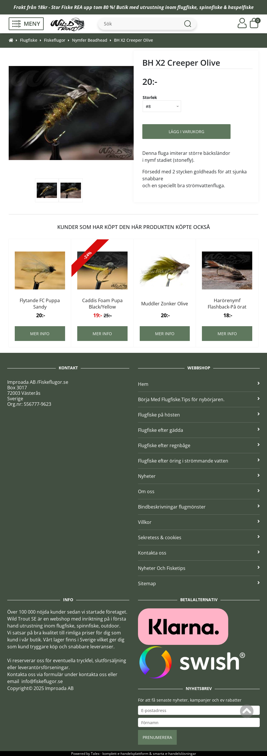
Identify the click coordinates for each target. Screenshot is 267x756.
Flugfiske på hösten (199, 415)
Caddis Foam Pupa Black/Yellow (102, 303)
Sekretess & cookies (199, 537)
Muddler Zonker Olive (164, 303)
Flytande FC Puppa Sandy (40, 303)
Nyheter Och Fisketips (199, 568)
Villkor (199, 522)
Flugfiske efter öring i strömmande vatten (199, 461)
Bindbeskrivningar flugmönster (199, 507)
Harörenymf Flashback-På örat (227, 303)
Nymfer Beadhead (89, 40)
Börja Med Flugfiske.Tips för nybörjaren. (199, 399)
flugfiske (187, 7)
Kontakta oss (199, 553)
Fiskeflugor (54, 40)
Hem (199, 384)
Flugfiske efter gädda (199, 430)
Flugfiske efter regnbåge (199, 445)
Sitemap (199, 583)
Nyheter (199, 476)
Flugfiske (28, 40)
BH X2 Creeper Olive (133, 40)
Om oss (199, 491)
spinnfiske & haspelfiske (226, 7)
